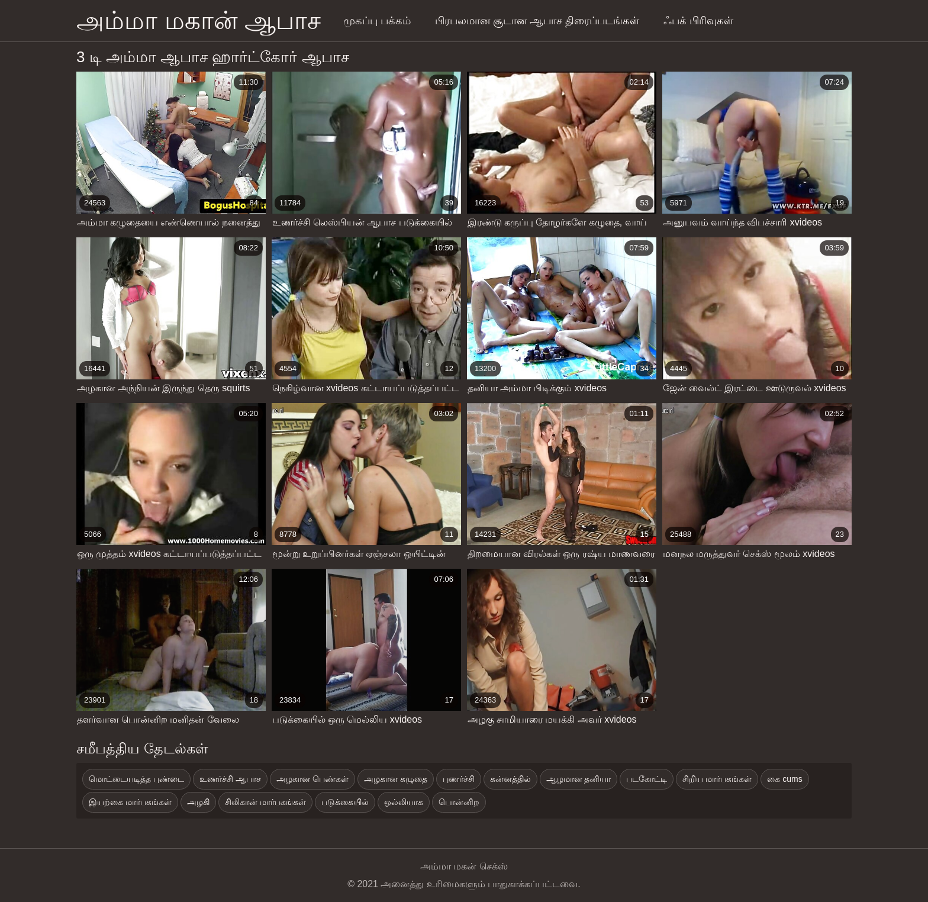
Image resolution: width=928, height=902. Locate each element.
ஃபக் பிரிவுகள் (698, 21)
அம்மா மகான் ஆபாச (198, 20)
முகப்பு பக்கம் (377, 21)
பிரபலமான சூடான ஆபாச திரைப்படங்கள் (537, 21)
